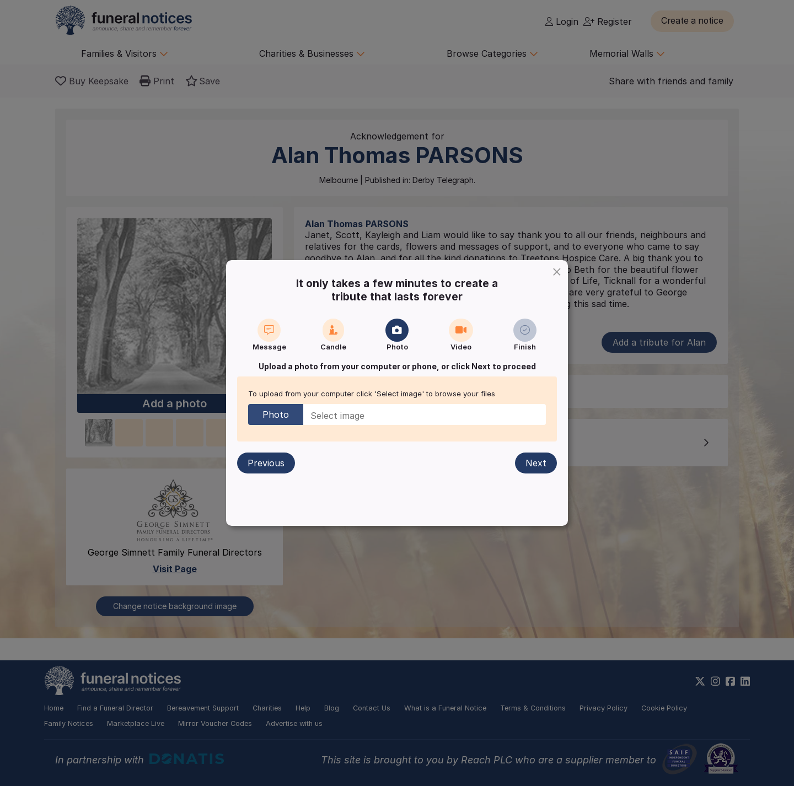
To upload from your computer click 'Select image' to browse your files (371, 393)
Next (535, 463)
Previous (266, 463)
